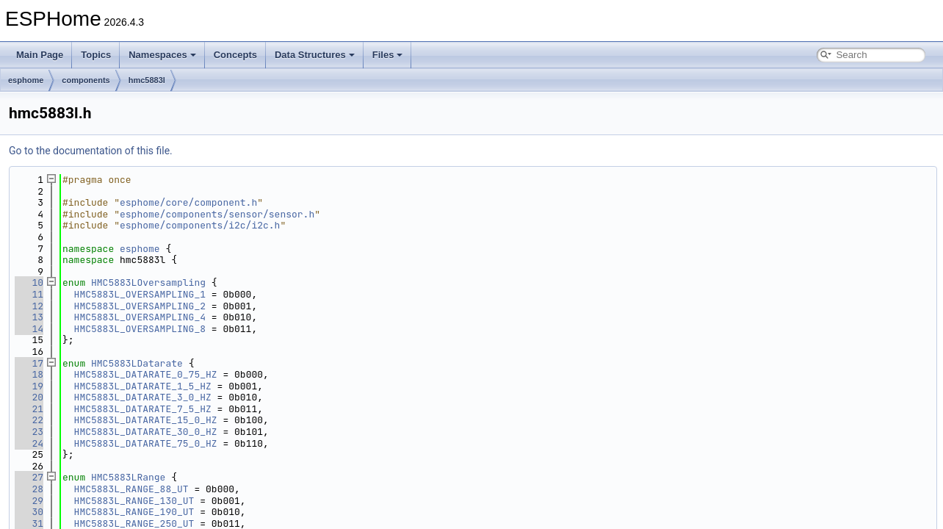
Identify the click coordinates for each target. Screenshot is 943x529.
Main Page (39, 54)
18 (29, 374)
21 (29, 409)
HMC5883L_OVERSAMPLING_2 (140, 306)
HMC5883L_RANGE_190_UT (134, 511)
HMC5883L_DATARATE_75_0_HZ (145, 443)
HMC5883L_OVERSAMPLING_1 (140, 294)
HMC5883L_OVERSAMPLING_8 (140, 329)
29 (29, 500)
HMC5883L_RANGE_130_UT (134, 500)
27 (29, 477)
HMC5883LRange (128, 477)
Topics (96, 54)
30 (29, 511)
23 (29, 431)
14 (29, 329)
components (85, 80)
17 (29, 363)
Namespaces (162, 54)
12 (29, 306)
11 (29, 294)
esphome (25, 80)
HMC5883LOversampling (148, 282)
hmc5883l (147, 80)
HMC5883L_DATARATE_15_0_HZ (145, 420)
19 (29, 386)
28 (29, 489)
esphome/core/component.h (188, 202)
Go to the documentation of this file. (91, 150)
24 (29, 443)
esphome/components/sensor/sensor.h (217, 214)
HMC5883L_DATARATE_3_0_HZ (143, 397)
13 (29, 317)
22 (29, 420)
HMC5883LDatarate (137, 363)
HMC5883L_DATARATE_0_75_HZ (145, 374)
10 (29, 282)
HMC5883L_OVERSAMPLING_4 (140, 317)
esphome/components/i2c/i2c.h (200, 225)
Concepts (235, 54)
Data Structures (315, 54)
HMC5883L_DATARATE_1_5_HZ (143, 386)
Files (387, 54)
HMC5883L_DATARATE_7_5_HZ (143, 409)
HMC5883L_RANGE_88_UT (131, 489)
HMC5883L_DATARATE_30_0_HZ (145, 431)
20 (29, 397)
